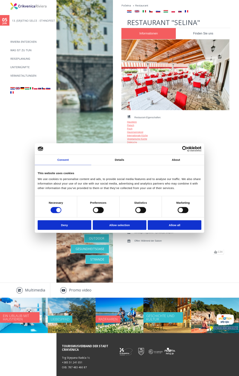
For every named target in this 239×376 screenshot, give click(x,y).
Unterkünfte (20, 67)
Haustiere (132, 122)
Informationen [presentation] (148, 33)
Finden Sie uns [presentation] (203, 33)
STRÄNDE (97, 259)
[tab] (148, 34)
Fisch (129, 128)
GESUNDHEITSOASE (90, 249)
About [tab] (176, 159)
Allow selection (119, 225)
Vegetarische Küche (137, 139)
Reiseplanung (20, 58)
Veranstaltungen (23, 75)
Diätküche (132, 142)
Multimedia (35, 290)
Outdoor (96, 238)
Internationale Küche (137, 135)
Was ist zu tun (20, 50)
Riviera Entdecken (23, 41)
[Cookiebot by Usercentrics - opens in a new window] (184, 149)
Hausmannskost (135, 132)
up (215, 252)
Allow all (174, 225)
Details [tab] (119, 159)
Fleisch (130, 125)
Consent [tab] (63, 159)
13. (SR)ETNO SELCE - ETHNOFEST (33, 20)
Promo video (80, 290)
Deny (64, 225)
